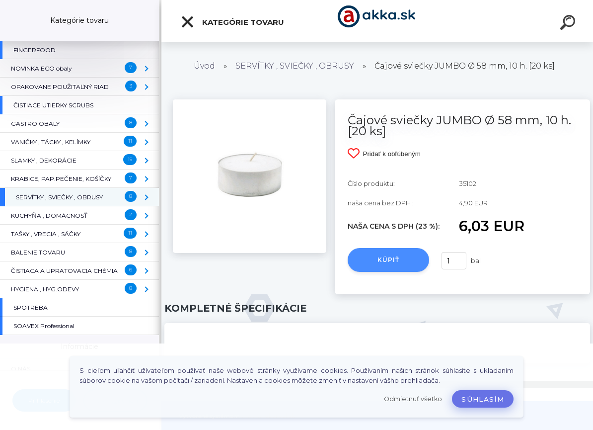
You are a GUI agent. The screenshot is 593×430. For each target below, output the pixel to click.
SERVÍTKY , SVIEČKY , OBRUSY (294, 66)
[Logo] (377, 21)
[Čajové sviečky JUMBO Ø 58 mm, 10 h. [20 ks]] (249, 102)
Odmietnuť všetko (413, 399)
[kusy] (454, 260)
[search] (569, 23)
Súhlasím (482, 399)
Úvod (204, 66)
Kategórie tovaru (232, 22)
